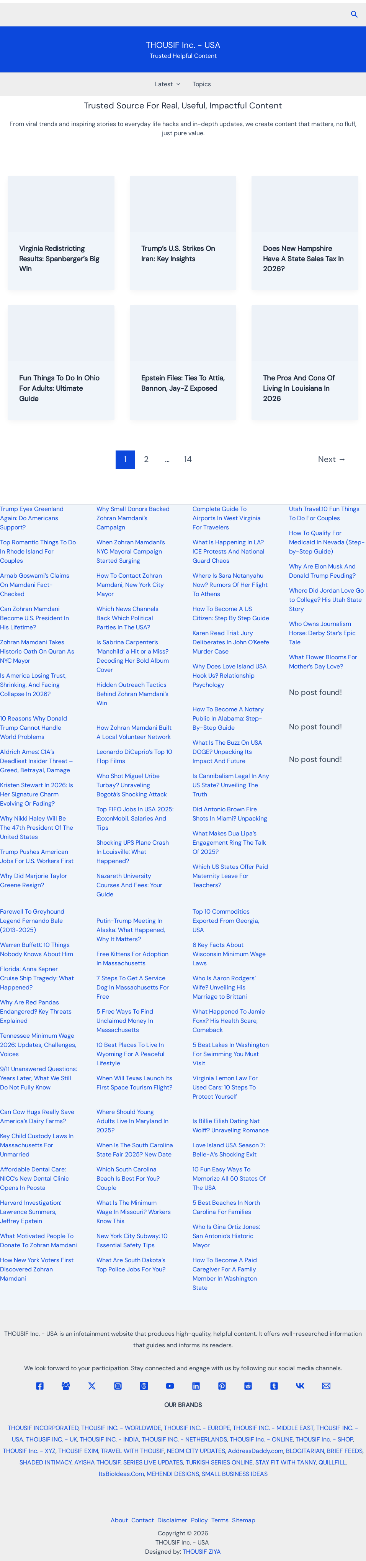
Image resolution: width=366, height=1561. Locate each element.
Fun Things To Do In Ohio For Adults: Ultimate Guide (53, 387)
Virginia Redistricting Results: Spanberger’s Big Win (56, 258)
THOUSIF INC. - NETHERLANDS (184, 1439)
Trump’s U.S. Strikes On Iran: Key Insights (181, 253)
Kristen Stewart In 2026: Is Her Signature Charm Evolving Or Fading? (36, 794)
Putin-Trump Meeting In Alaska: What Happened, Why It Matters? (130, 930)
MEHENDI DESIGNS (173, 1474)
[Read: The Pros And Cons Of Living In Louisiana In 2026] (305, 332)
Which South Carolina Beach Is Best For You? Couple (128, 1178)
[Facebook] (40, 1386)
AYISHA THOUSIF (97, 1462)
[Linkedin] (196, 1386)
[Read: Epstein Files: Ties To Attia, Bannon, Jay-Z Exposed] (183, 332)
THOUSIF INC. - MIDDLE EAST (273, 1428)
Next (332, 457)
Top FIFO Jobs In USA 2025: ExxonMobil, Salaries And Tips (134, 818)
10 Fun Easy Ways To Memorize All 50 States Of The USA (229, 1178)
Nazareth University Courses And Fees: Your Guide (129, 885)
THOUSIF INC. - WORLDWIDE (121, 1428)
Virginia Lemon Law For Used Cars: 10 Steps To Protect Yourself (225, 1087)
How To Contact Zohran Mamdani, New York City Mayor (130, 585)
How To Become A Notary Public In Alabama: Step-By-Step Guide (228, 718)
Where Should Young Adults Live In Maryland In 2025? (132, 1121)
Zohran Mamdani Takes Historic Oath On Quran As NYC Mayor (37, 651)
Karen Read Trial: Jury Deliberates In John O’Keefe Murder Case (231, 642)
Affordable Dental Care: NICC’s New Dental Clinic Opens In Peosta (34, 1178)
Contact (138, 1520)
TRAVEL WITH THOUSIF (132, 1451)
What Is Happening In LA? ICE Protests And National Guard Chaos (229, 551)
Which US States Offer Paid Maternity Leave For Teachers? (230, 876)
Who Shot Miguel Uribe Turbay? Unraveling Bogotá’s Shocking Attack (131, 785)
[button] (354, 14)
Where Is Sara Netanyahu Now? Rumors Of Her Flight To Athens (230, 585)
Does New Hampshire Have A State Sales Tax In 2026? (303, 258)
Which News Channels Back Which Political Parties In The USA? (127, 618)
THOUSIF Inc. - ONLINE (261, 1439)
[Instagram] (118, 1386)
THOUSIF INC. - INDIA (109, 1439)
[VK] (300, 1386)
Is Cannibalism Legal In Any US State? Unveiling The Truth (231, 785)
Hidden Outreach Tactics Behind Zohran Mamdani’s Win (132, 694)
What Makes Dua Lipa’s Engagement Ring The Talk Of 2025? (229, 842)
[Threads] (144, 1386)
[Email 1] (326, 1386)
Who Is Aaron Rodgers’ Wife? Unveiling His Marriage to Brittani (224, 987)
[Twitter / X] (92, 1386)
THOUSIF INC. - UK (51, 1439)
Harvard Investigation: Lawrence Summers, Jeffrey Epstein (30, 1212)
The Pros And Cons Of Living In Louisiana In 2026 (301, 387)
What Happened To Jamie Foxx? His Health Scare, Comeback (229, 1020)
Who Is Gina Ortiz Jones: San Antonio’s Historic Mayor (226, 1236)
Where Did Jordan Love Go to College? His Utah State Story (326, 599)
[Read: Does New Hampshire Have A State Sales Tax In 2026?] (305, 203)
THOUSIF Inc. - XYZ (29, 1451)
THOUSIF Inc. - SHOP (324, 1439)
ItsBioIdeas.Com (121, 1474)
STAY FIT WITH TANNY (285, 1462)
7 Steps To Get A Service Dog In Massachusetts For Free (132, 987)
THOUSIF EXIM (78, 1451)
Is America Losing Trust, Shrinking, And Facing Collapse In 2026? (33, 685)
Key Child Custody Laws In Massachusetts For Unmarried (37, 1145)
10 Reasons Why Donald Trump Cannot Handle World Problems (33, 727)
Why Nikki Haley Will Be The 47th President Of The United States (36, 827)
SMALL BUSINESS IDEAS (235, 1474)
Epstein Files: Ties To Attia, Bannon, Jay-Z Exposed (177, 387)
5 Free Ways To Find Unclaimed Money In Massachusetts (124, 1020)
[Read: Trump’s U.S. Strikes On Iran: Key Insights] (183, 203)
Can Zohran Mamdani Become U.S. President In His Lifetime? (34, 618)
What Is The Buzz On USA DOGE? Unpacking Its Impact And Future (227, 752)
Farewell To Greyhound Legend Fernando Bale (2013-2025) (32, 920)
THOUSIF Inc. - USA (183, 45)
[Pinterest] (222, 1386)
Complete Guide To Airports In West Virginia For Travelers (227, 518)
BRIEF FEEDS (345, 1451)
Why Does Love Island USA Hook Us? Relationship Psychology (230, 675)
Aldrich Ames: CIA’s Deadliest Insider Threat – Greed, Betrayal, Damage (36, 761)
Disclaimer (171, 1520)
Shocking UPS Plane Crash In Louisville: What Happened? (132, 852)
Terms (223, 1520)
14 (188, 457)
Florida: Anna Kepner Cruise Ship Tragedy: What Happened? (37, 978)
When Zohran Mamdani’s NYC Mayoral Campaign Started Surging (130, 551)
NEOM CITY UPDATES (196, 1451)
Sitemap (250, 1520)
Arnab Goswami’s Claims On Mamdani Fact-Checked (34, 585)
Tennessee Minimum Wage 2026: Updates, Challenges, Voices (38, 1045)
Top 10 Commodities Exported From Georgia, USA (226, 920)
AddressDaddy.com (255, 1451)
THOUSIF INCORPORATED (43, 1428)
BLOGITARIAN (305, 1451)
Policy (200, 1520)
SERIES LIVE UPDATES (153, 1462)
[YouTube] (170, 1386)
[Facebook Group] (66, 1386)
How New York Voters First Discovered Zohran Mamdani (37, 1269)
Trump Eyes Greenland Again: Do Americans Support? (32, 518)
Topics (202, 84)
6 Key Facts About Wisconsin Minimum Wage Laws (229, 954)
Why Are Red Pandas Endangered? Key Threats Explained (36, 1011)
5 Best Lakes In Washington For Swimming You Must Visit (231, 1054)
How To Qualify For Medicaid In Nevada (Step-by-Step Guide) (327, 542)
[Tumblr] (274, 1386)
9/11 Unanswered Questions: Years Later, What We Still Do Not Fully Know (38, 1078)
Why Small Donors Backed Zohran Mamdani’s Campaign (133, 518)
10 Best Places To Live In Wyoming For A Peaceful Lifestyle (130, 1054)
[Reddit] (248, 1386)
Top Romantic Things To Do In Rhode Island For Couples (38, 551)
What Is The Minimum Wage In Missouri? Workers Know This (133, 1212)
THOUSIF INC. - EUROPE (197, 1428)
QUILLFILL (332, 1462)
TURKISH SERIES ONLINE (219, 1462)
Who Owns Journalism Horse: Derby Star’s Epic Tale (322, 633)
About (112, 1520)
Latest (167, 84)
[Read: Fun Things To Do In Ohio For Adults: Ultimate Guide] (61, 332)
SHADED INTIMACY (46, 1462)
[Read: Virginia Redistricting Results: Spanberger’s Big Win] (61, 203)
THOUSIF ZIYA (202, 1552)
